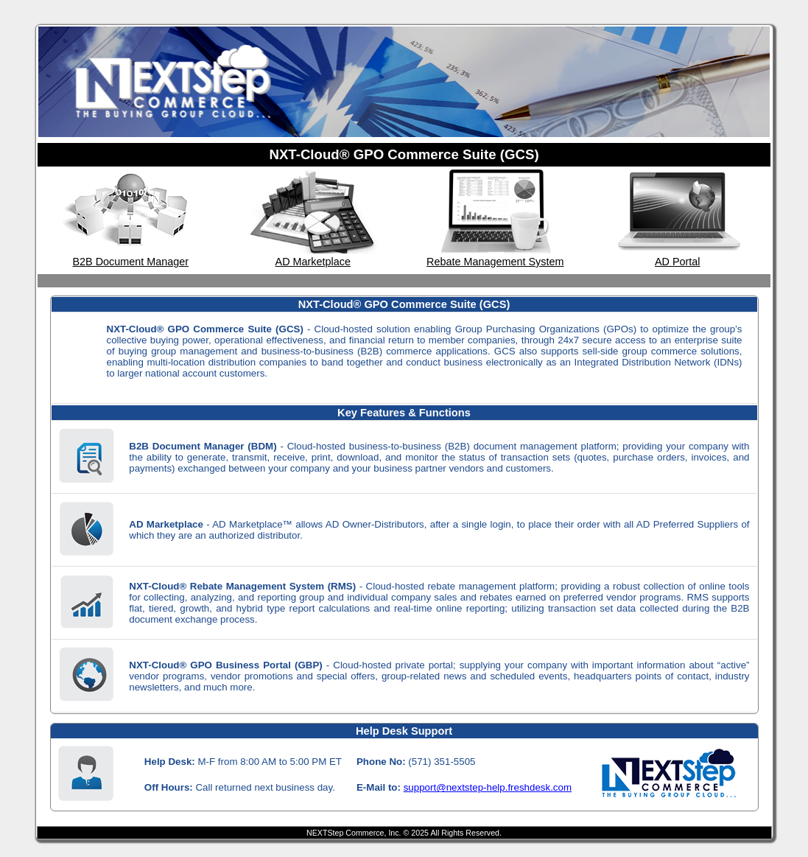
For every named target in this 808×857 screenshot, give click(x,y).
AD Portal (677, 261)
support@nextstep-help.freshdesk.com (488, 787)
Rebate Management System (494, 261)
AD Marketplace (313, 261)
